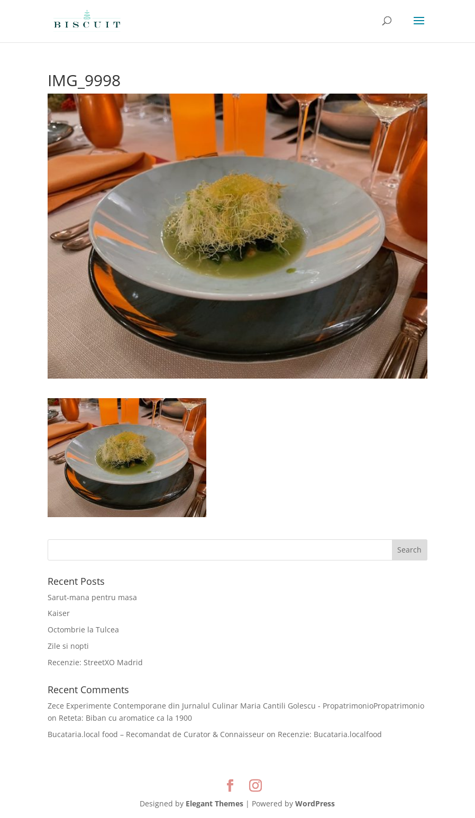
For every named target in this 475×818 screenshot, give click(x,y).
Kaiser (59, 613)
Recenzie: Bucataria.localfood (330, 734)
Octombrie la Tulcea (83, 629)
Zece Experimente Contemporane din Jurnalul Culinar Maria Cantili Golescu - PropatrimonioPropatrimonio (236, 706)
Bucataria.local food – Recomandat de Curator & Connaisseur (156, 734)
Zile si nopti (68, 646)
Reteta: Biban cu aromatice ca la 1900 (125, 718)
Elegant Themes (214, 803)
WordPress (315, 803)
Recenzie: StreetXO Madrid (95, 662)
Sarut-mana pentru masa (92, 597)
